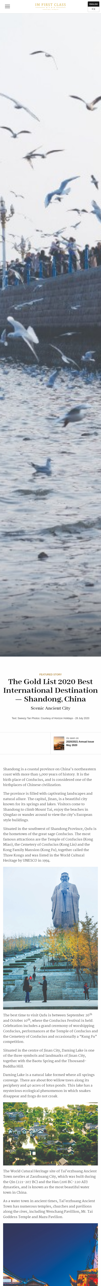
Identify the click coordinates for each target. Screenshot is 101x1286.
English (93, 4)
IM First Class (50, 6)
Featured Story (50, 674)
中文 (93, 9)
